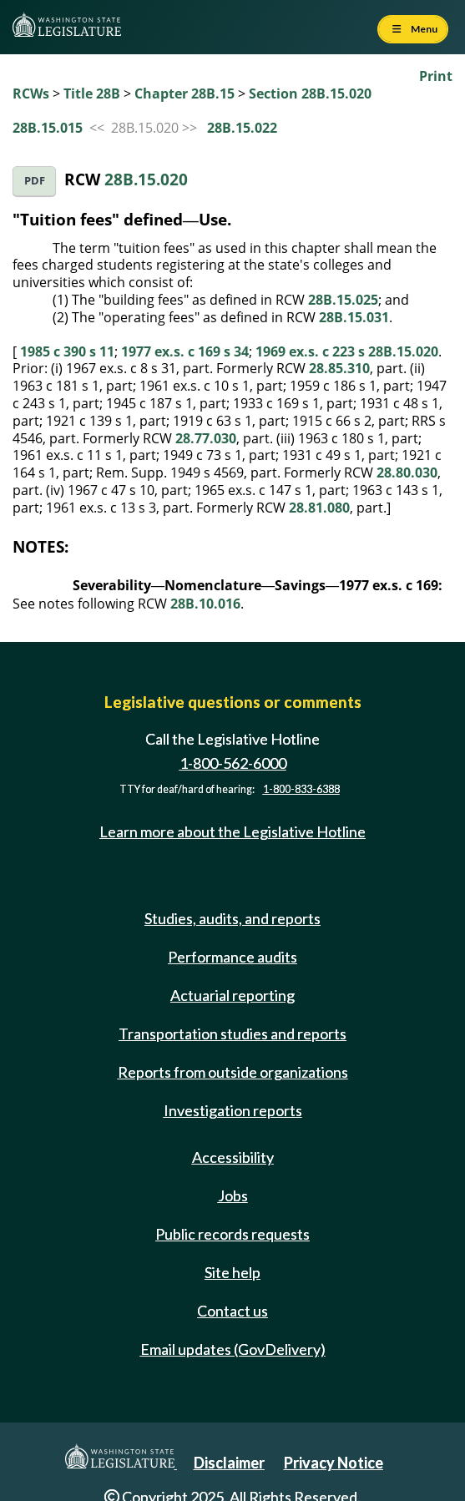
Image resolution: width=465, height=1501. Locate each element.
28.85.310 (339, 368)
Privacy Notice (333, 1462)
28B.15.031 (354, 317)
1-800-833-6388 (301, 789)
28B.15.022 (242, 128)
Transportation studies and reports (232, 1033)
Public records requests (232, 1234)
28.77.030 (205, 438)
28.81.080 (319, 507)
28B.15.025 (343, 300)
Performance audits (232, 957)
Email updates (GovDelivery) (233, 1349)
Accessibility (233, 1157)
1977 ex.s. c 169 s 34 (185, 351)
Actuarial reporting (232, 995)
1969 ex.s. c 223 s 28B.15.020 (346, 351)
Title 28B (91, 93)
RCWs (31, 93)
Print (435, 76)
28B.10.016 (205, 603)
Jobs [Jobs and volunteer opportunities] (233, 1195)
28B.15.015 (48, 128)
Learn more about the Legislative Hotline (232, 831)
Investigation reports (233, 1110)
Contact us (232, 1310)
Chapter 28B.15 (184, 93)
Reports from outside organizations (233, 1072)
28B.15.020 (146, 179)
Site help (232, 1272)
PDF (34, 181)
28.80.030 (407, 472)
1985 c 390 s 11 (67, 351)
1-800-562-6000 (232, 763)
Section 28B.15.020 (310, 93)
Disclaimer (229, 1462)
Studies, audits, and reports (232, 918)
